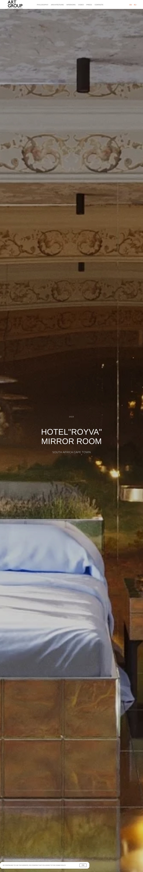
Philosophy (42, 5)
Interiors (71, 5)
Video (81, 5)
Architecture (57, 5)
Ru (135, 5)
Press (89, 5)
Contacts (99, 5)
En (130, 5)
